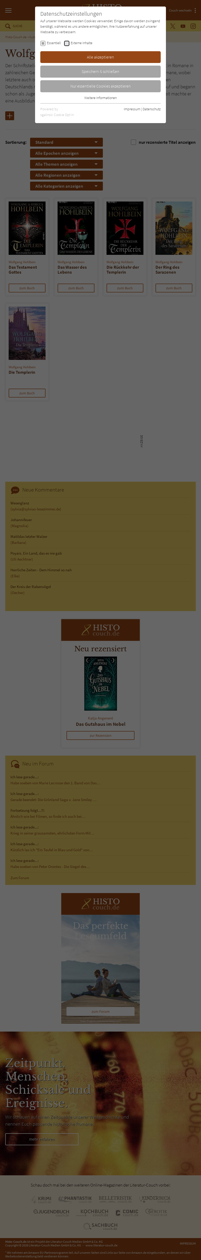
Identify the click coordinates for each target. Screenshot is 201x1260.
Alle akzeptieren (100, 57)
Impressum (132, 109)
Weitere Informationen (100, 97)
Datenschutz (152, 109)
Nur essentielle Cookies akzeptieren (100, 86)
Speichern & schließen (100, 71)
